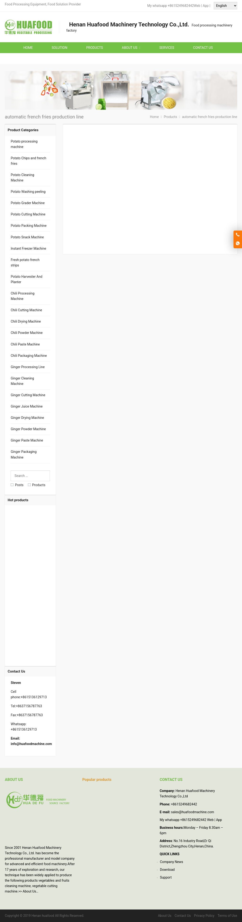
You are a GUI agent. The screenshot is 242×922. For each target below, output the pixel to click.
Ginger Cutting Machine (28, 395)
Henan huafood (42, 916)
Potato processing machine (24, 144)
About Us (29, 891)
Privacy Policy (204, 916)
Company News (171, 862)
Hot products (18, 500)
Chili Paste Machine (25, 344)
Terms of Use (227, 916)
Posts (17, 485)
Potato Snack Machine (27, 237)
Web (197, 6)
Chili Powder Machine (27, 333)
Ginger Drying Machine (27, 418)
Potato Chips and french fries (28, 160)
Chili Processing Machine (22, 296)
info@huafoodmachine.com (31, 744)
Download (167, 869)
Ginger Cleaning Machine (22, 381)
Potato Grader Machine (27, 203)
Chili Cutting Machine (26, 310)
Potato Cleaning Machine (22, 177)
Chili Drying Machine (26, 321)
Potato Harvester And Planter (26, 279)
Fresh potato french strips (25, 262)
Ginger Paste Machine (27, 440)
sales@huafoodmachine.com (192, 812)
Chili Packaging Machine (29, 356)
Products (36, 485)
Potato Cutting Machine (28, 214)
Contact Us (183, 916)
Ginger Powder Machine (28, 429)
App (206, 6)
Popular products (96, 779)
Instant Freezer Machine (28, 248)
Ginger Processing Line (27, 367)
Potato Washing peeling (28, 192)
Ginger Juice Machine (27, 406)
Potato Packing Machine (29, 225)
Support (166, 877)
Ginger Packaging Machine (23, 454)
